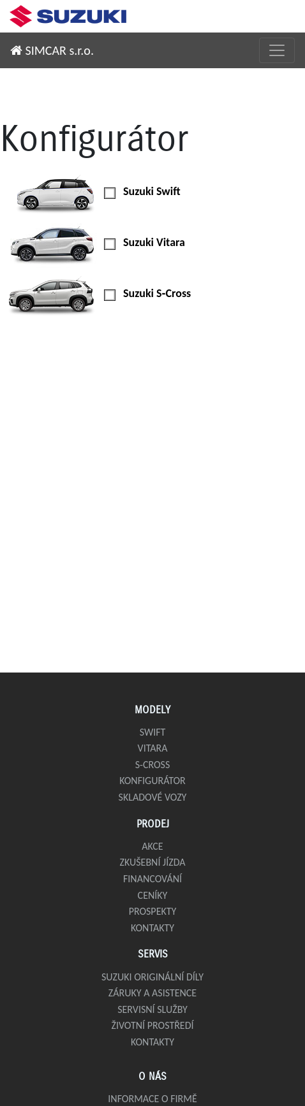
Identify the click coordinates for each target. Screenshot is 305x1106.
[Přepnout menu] (277, 50)
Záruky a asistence (152, 993)
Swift (153, 732)
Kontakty (152, 928)
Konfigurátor (152, 781)
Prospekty (153, 911)
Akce (152, 846)
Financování (152, 879)
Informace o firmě (152, 1099)
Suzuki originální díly (152, 977)
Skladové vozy (153, 797)
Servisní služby (152, 1009)
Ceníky (153, 895)
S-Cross (152, 765)
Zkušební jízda (152, 862)
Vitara (153, 748)
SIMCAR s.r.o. (52, 50)
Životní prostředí (152, 1025)
